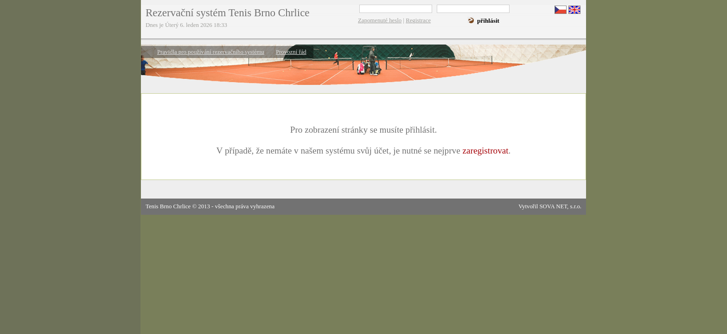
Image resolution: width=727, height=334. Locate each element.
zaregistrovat (485, 150)
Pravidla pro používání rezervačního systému (210, 52)
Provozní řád (291, 52)
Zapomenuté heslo (380, 20)
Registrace (418, 20)
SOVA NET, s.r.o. (560, 206)
